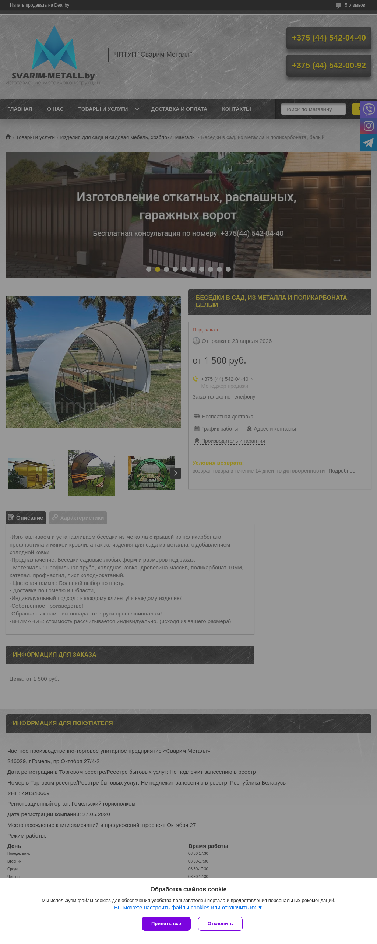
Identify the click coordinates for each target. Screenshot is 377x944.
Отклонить (220, 923)
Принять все (166, 923)
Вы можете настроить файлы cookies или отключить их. (185, 907)
